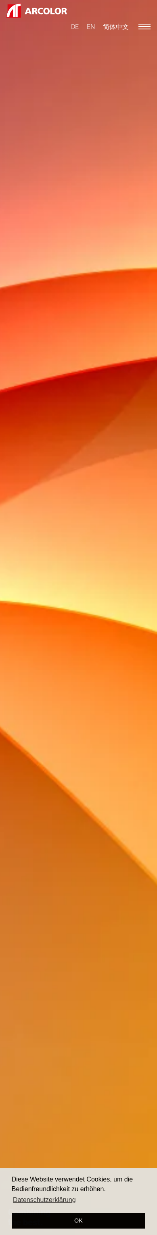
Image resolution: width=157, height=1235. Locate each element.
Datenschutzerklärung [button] (44, 1199)
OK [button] (78, 1220)
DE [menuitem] (75, 27)
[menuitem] (75, 27)
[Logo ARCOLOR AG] (36, 10)
